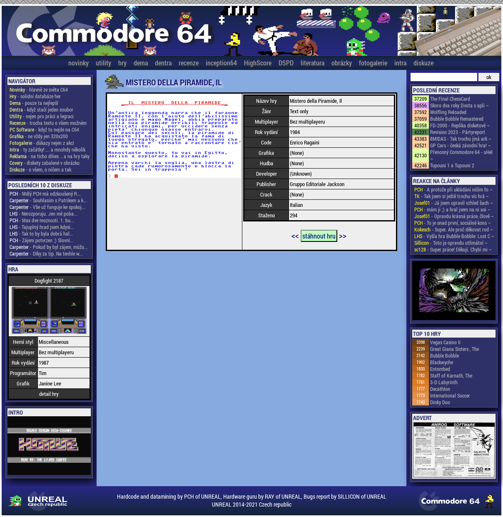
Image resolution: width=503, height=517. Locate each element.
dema (141, 62)
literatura (312, 62)
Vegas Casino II (445, 342)
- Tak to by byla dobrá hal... (41, 233)
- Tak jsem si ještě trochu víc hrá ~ (451, 196)
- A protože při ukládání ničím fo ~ (453, 189)
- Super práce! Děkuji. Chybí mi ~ (453, 249)
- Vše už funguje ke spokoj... (47, 207)
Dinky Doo (440, 402)
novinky (78, 62)
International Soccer (450, 395)
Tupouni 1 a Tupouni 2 (452, 165)
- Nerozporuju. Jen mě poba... (43, 213)
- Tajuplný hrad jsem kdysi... (42, 227)
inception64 (221, 62)
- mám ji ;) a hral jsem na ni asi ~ (452, 209)
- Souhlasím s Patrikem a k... (48, 200)
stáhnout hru (319, 235)
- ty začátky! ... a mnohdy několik (47, 149)
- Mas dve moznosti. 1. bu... (42, 220)
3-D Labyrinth (444, 382)
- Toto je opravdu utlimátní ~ (451, 242)
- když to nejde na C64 (44, 129)
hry (122, 62)
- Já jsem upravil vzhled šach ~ (453, 202)
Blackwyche (441, 362)
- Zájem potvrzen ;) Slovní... (42, 240)
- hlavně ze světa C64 (39, 89)
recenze (189, 62)
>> (342, 235)
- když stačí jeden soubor (41, 109)
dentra (163, 62)
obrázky (341, 62)
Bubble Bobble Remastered (456, 118)
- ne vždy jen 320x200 (39, 136)
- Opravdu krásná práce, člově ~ (454, 216)
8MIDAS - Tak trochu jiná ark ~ (460, 138)
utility (103, 62)
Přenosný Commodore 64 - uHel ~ (461, 155)
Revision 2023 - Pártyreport (457, 132)
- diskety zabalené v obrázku (45, 162)
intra (400, 62)
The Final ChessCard (450, 98)
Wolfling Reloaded (448, 112)
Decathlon (440, 388)
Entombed (440, 368)
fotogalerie (373, 62)
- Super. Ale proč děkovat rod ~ (453, 229)
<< (295, 235)
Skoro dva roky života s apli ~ (459, 105)
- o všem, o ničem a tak (40, 169)
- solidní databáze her (35, 96)
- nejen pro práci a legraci (42, 116)
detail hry (49, 394)
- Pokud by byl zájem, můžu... (49, 247)
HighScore (257, 62)
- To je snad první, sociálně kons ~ (452, 222)
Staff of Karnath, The (451, 375)
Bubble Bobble (444, 355)
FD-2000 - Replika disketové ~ (460, 125)
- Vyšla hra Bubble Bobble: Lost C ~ (454, 236)
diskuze (423, 62)
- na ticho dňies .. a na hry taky (50, 156)
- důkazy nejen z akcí (42, 142)
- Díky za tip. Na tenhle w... (46, 253)
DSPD (286, 62)
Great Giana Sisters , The (454, 348)
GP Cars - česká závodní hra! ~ (460, 145)
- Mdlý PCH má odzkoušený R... (45, 193)
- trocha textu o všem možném (48, 122)
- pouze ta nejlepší (34, 102)
